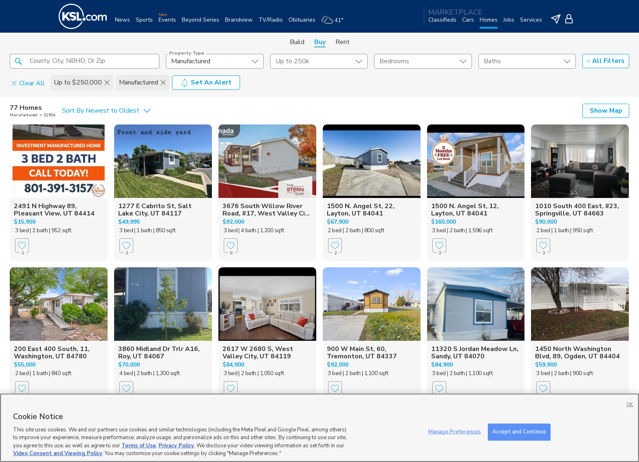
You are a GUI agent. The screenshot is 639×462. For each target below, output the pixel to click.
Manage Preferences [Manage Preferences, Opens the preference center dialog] (454, 431)
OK (629, 405)
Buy (320, 42)
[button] (18, 61)
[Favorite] (22, 245)
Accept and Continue (519, 431)
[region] (319, 427)
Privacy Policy (176, 445)
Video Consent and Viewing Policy (57, 453)
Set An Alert (206, 82)
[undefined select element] (214, 61)
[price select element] (319, 61)
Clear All (28, 83)
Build (297, 42)
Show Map (606, 110)
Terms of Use (138, 445)
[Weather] (335, 23)
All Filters (606, 60)
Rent (342, 42)
